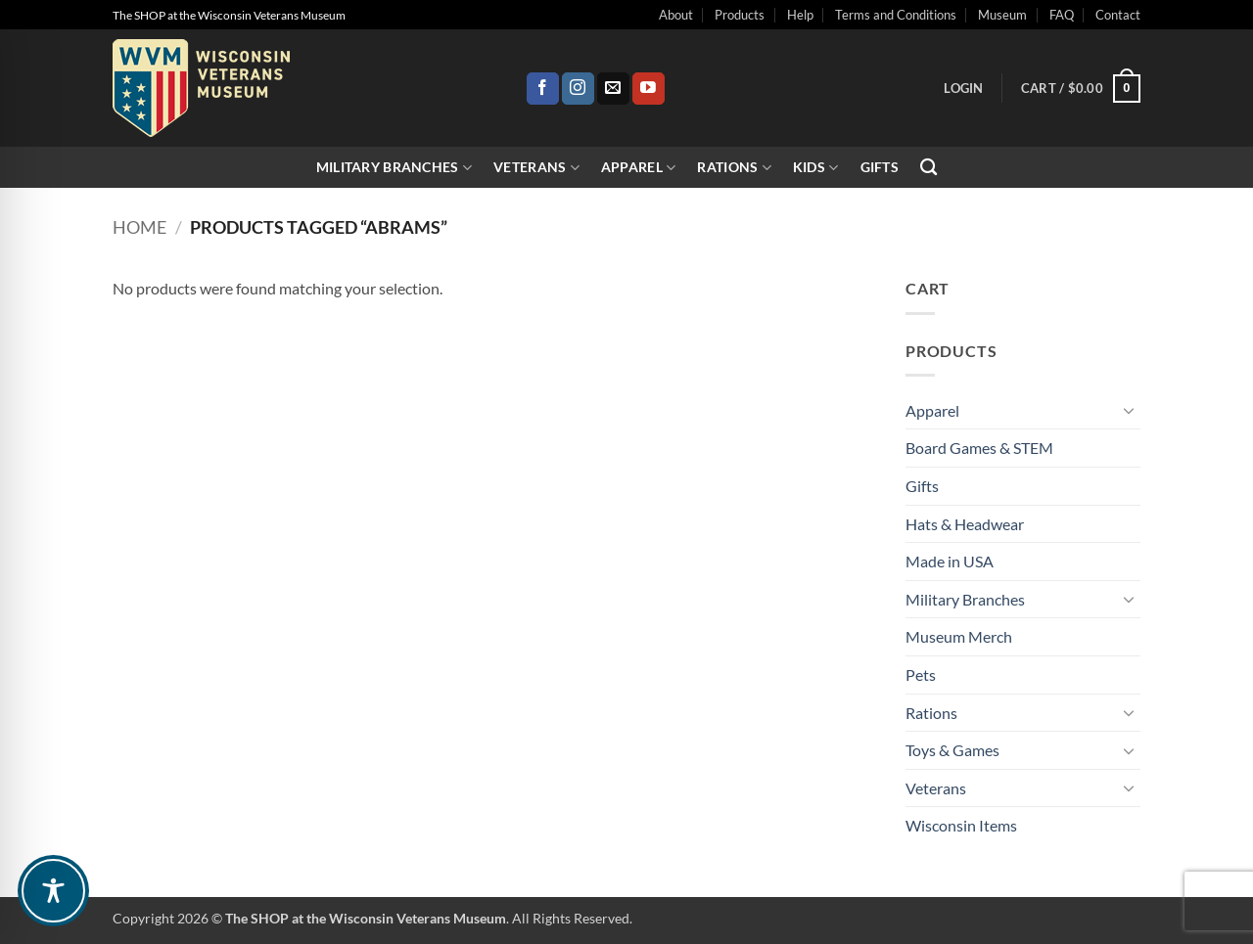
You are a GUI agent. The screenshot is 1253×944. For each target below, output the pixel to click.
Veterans (536, 167)
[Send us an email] (613, 89)
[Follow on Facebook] (543, 89)
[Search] (928, 168)
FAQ (1061, 14)
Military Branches (394, 167)
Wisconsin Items (961, 825)
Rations (734, 167)
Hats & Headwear (964, 524)
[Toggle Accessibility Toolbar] (53, 890)
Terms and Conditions (895, 14)
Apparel (638, 167)
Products (740, 14)
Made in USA (949, 561)
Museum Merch (958, 636)
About (676, 14)
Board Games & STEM (979, 447)
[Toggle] (1128, 410)
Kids (816, 167)
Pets (920, 674)
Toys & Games (952, 750)
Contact (1117, 14)
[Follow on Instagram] (578, 89)
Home (139, 227)
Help (800, 14)
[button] (963, 88)
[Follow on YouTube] (648, 89)
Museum (1002, 14)
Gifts (879, 166)
